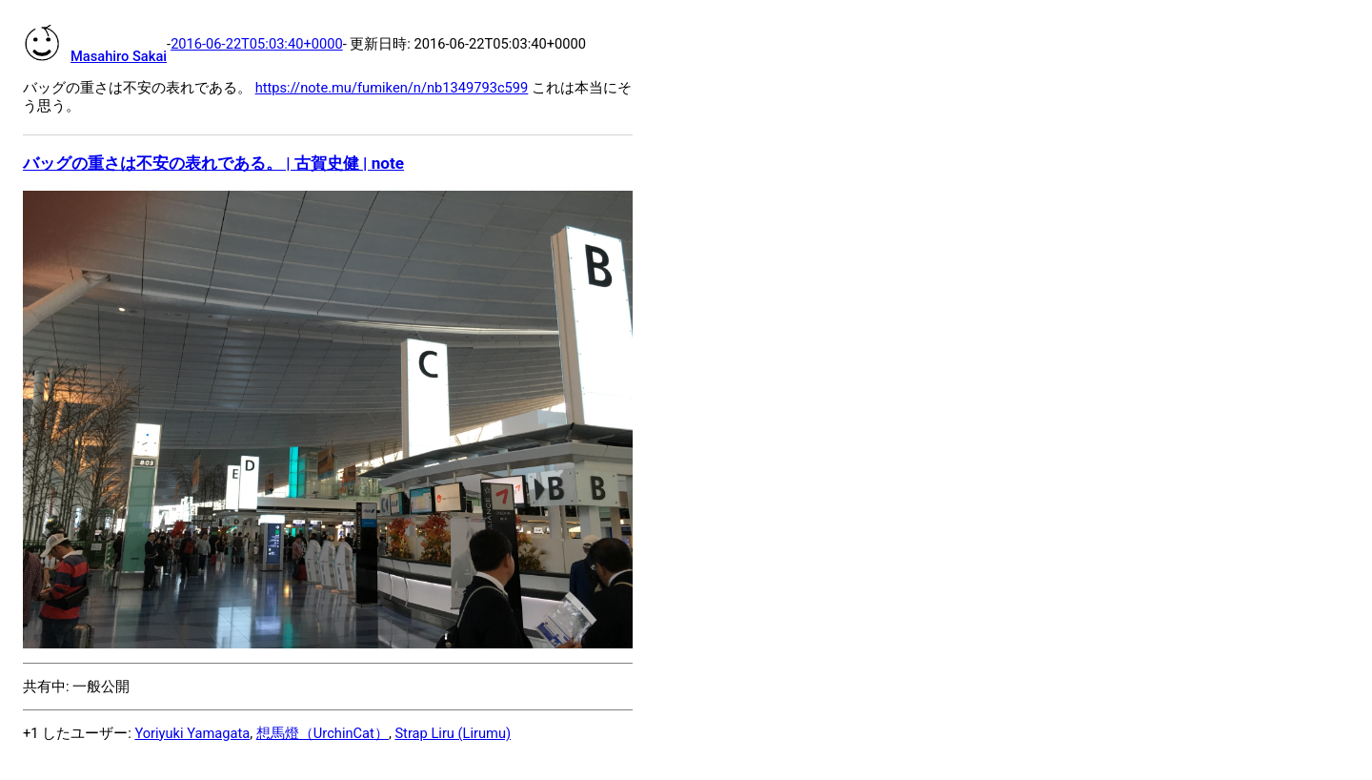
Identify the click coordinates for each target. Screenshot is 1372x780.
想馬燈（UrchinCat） (322, 733)
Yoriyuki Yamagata (192, 733)
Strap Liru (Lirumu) (452, 733)
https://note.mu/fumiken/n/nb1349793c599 (392, 87)
